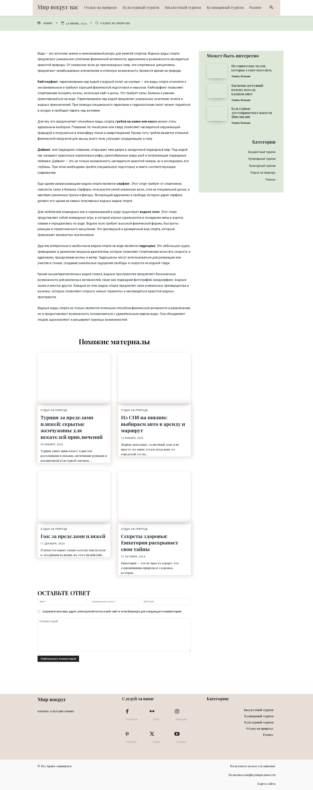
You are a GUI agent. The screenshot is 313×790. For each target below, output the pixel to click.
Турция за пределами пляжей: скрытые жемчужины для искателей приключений (72, 427)
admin (47, 23)
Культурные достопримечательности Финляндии (251, 112)
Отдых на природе (115, 23)
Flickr (156, 719)
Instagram (181, 719)
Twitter (156, 741)
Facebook (132, 719)
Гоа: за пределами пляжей (73, 536)
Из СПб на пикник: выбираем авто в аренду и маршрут (153, 423)
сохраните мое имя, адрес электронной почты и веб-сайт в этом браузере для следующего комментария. (112, 611)
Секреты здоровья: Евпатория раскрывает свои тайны (149, 542)
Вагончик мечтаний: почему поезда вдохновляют (247, 89)
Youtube (181, 741)
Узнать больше (241, 76)
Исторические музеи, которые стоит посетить (251, 68)
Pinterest (132, 741)
